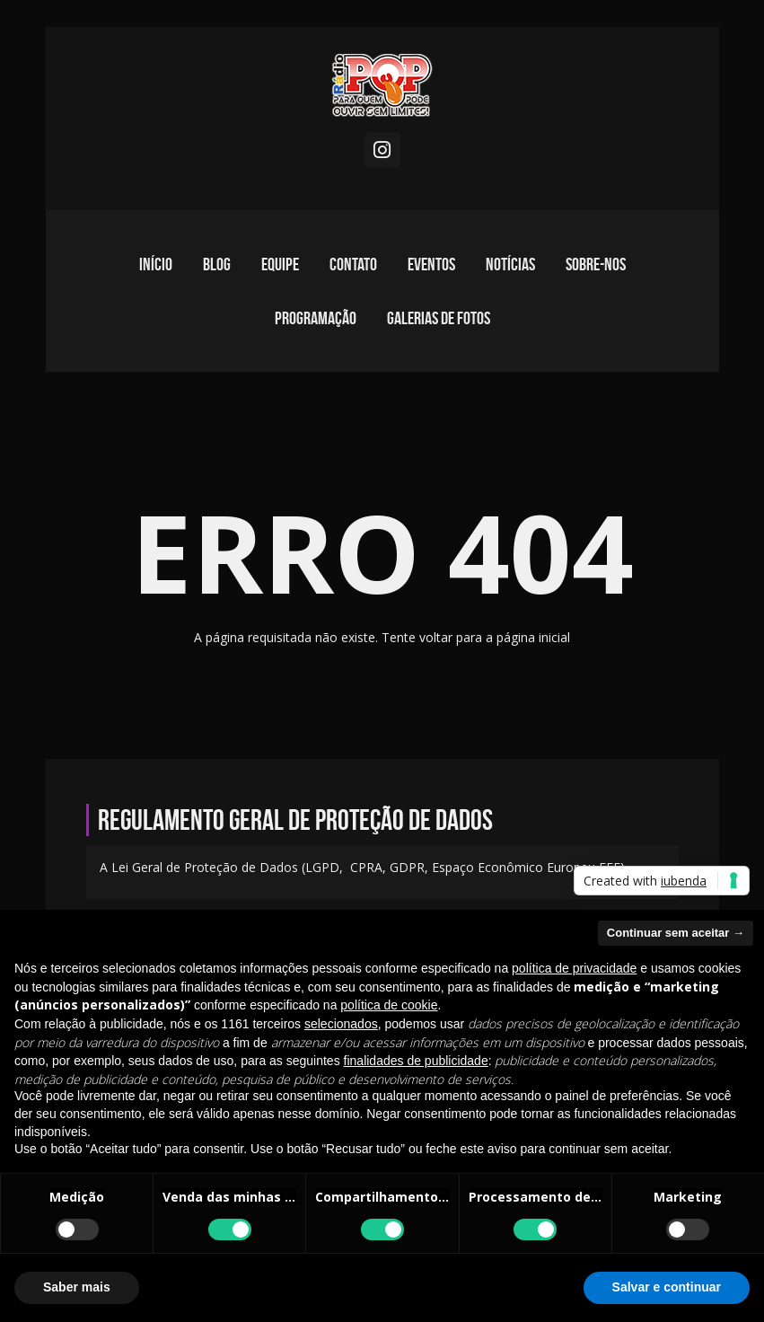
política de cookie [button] (388, 1005)
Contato (353, 264)
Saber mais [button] (76, 1287)
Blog (217, 264)
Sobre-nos (596, 264)
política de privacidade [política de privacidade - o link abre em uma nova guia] (574, 968)
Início (155, 264)
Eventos (431, 264)
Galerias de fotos (438, 318)
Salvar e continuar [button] (666, 1287)
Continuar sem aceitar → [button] (675, 932)
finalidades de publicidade (416, 1060)
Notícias (510, 264)
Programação (315, 318)
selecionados (341, 1024)
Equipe (280, 264)
